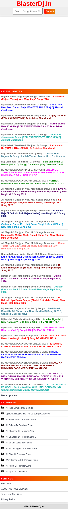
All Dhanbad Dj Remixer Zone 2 (18, 436)
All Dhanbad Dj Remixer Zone (17, 430)
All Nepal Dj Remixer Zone (16, 465)
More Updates (9, 395)
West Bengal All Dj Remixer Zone (19, 459)
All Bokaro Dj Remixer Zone (16, 425)
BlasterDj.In (34, 3)
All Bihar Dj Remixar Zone (16, 454)
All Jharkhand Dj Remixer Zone (18, 419)
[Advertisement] (34, 53)
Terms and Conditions (11, 494)
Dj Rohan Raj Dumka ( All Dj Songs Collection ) (26, 413)
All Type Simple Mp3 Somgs (17, 407)
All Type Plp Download (14, 471)
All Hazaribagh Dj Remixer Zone (19, 448)
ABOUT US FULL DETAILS (14, 489)
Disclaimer (6, 483)
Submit (50, 11)
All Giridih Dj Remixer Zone (16, 442)
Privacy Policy (8, 499)
